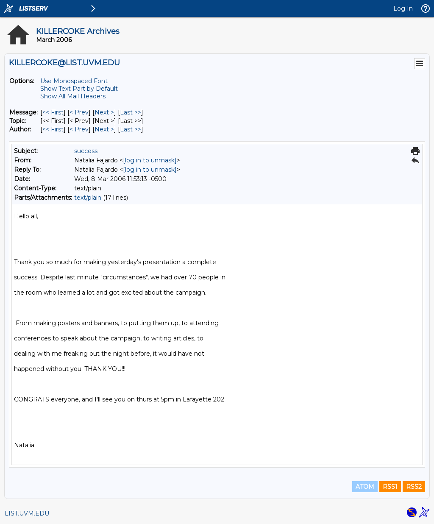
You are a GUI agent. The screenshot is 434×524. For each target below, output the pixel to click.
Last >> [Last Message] (130, 112)
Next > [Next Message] (104, 112)
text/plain (87, 197)
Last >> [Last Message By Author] (130, 129)
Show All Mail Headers (73, 96)
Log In (403, 8)
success (85, 151)
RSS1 (390, 487)
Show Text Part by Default (79, 88)
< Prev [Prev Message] (79, 112)
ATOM (365, 487)
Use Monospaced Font (74, 81)
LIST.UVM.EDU (27, 513)
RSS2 (414, 487)
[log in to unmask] (150, 160)
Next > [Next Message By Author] (104, 129)
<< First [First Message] (53, 112)
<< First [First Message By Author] (53, 129)
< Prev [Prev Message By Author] (79, 129)
